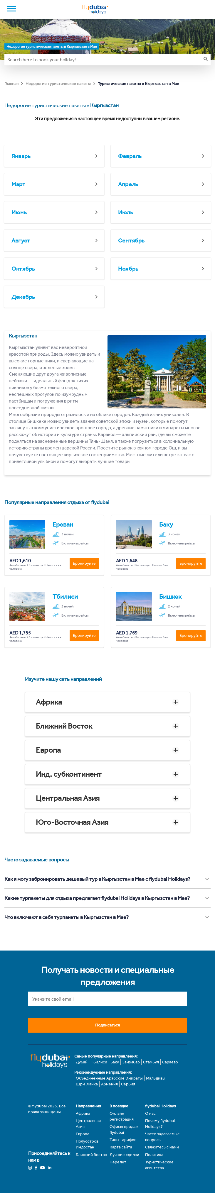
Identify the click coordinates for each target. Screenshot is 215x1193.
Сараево (170, 1062)
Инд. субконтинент (69, 774)
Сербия (128, 1084)
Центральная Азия (68, 798)
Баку (114, 1062)
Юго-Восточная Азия (72, 822)
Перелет (118, 1162)
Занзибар (131, 1062)
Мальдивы (155, 1078)
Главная (11, 83)
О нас (150, 1113)
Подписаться (107, 1025)
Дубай (82, 1062)
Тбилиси (99, 1062)
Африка (49, 702)
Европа (48, 750)
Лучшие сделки (124, 1154)
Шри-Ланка (87, 1084)
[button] (107, 702)
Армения (109, 1084)
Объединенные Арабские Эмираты (109, 1078)
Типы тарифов (123, 1139)
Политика (154, 1154)
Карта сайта (121, 1147)
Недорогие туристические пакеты (58, 83)
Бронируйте (84, 563)
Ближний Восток (64, 726)
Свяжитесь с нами (162, 1147)
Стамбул (151, 1062)
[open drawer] (11, 9)
